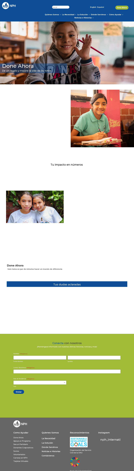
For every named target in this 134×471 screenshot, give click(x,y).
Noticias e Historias (83, 18)
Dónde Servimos (98, 15)
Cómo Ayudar (115, 15)
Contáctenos (48, 456)
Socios (16, 451)
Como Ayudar (20, 432)
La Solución (82, 15)
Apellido (70, 361)
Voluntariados (19, 454)
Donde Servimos (50, 447)
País (14, 386)
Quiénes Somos (52, 15)
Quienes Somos (50, 432)
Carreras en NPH (20, 458)
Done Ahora (122, 7)
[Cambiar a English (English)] (93, 7)
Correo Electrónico (23, 368)
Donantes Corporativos (23, 448)
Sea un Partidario (20, 444)
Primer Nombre (18, 361)
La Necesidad (68, 15)
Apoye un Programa (21, 441)
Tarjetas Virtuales (20, 461)
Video (102, 114)
